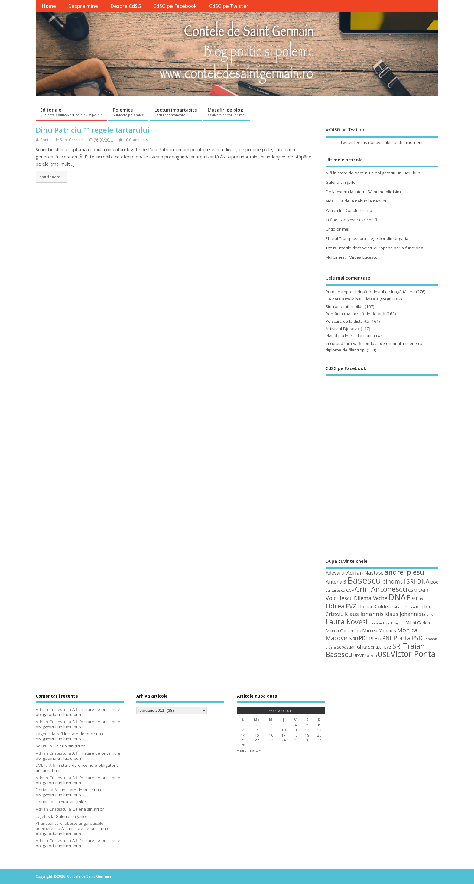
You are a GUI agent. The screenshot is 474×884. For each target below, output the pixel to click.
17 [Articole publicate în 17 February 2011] (283, 735)
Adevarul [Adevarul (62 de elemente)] (336, 572)
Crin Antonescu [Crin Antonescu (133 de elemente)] (381, 589)
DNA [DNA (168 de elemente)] (397, 597)
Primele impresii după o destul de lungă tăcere (370, 291)
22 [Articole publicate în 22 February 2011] (257, 740)
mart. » (255, 750)
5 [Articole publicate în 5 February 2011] (307, 724)
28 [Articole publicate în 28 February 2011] (243, 745)
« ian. (241, 750)
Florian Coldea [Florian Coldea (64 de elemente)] (374, 606)
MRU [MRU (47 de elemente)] (353, 638)
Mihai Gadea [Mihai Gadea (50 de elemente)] (417, 623)
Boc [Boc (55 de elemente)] (434, 582)
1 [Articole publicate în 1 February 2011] (257, 724)
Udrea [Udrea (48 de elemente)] (371, 655)
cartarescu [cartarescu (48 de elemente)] (335, 590)
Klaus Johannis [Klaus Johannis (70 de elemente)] (403, 613)
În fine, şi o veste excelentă (351, 219)
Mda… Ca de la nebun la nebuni (356, 201)
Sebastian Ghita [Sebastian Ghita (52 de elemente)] (352, 647)
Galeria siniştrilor (341, 182)
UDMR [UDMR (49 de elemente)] (359, 655)
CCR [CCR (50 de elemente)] (350, 590)
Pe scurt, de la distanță (347, 321)
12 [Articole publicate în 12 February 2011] (307, 730)
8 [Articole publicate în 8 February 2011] (257, 730)
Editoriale (71, 112)
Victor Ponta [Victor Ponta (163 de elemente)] (413, 654)
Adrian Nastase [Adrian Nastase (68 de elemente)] (365, 572)
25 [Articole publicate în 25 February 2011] (295, 740)
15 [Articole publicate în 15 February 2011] (257, 735)
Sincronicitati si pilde (345, 306)
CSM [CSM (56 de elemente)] (412, 590)
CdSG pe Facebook (175, 6)
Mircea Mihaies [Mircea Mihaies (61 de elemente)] (379, 630)
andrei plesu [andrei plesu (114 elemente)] (404, 572)
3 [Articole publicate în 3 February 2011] (283, 724)
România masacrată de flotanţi (355, 313)
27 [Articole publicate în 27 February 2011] (319, 740)
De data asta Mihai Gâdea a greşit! (358, 299)
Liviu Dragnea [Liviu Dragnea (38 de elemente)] (393, 623)
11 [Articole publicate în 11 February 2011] (295, 730)
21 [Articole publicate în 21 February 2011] (243, 740)
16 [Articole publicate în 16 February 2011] (271, 735)
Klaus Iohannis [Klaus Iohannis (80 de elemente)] (364, 614)
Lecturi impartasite (175, 112)
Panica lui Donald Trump (349, 210)
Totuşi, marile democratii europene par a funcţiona (374, 248)
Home (49, 6)
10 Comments (136, 139)
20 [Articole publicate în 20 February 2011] (319, 735)
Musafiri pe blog (226, 112)
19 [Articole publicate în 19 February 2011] (307, 735)
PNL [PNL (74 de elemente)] (387, 638)
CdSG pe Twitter (228, 6)
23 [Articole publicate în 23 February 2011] (271, 740)
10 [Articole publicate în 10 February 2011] (283, 730)
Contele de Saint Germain (62, 139)
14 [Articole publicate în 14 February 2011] (243, 735)
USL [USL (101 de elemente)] (384, 654)
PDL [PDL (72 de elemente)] (363, 638)
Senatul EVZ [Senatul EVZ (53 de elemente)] (379, 647)
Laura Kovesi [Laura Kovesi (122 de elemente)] (347, 622)
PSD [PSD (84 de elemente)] (417, 638)
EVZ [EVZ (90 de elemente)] (351, 606)
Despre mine (83, 6)
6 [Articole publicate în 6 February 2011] (319, 724)
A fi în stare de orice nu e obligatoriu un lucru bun (373, 173)
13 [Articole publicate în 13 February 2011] (319, 730)
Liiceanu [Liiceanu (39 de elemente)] (375, 623)
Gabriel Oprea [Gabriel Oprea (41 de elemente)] (403, 607)
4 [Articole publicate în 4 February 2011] (295, 724)
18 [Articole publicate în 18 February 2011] (295, 735)
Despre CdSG (125, 6)
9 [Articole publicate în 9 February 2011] (271, 730)
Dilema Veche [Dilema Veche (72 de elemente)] (370, 598)
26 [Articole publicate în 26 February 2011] (307, 740)
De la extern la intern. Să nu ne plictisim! (364, 191)
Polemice (128, 112)
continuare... (51, 176)
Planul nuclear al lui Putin (349, 335)
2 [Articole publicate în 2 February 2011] (271, 724)
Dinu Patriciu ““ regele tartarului (93, 130)
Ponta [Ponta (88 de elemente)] (402, 638)
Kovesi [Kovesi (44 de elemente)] (427, 614)
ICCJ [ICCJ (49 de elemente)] (419, 607)
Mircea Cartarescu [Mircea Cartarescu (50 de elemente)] (343, 630)
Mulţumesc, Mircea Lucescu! (352, 257)
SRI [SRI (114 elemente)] (397, 646)
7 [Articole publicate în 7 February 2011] (243, 730)
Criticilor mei (337, 229)
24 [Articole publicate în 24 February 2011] (283, 740)
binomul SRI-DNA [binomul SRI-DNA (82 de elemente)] (405, 581)
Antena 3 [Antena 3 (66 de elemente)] (336, 581)
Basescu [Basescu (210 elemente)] (364, 580)
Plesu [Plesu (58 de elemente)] (375, 638)
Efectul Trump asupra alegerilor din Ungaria (367, 238)
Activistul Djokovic (342, 328)
